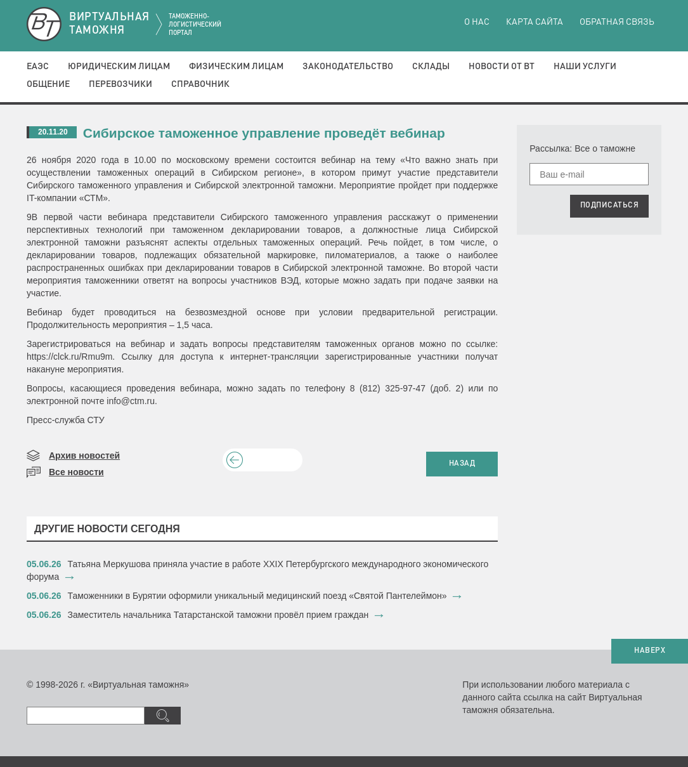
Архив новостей (84, 455)
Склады (431, 66)
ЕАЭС (38, 66)
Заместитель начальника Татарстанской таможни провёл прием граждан (218, 615)
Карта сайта (534, 22)
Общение (48, 84)
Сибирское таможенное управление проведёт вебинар (264, 133)
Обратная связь (617, 22)
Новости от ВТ (502, 66)
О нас (477, 22)
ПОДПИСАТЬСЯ (609, 205)
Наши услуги (585, 66)
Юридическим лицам (119, 66)
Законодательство (347, 66)
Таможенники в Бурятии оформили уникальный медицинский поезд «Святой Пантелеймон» (257, 596)
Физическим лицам (236, 66)
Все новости (76, 472)
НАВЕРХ (649, 651)
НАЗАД (462, 464)
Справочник (200, 84)
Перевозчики (120, 84)
